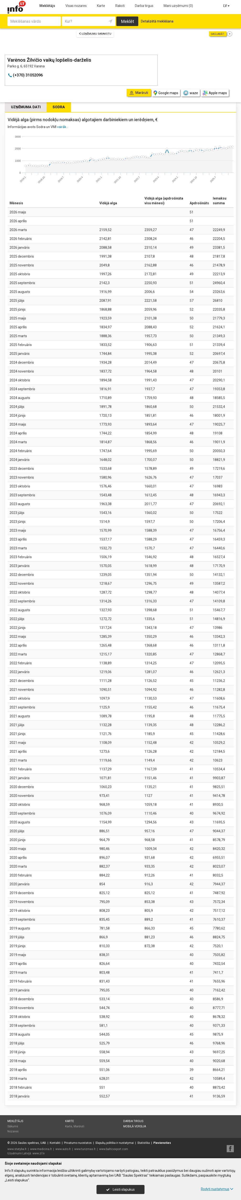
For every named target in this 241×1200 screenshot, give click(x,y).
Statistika (143, 1143)
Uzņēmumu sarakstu (95, 33)
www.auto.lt (63, 1149)
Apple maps (215, 93)
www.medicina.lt (41, 1149)
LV (226, 6)
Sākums (12, 1126)
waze (190, 93)
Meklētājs (47, 6)
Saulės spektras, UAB (32, 1143)
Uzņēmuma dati (26, 107)
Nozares (13, 1131)
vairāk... (62, 127)
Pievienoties (162, 1143)
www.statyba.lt (17, 1149)
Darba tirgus (144, 6)
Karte (101, 6)
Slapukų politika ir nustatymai (114, 1143)
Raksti (120, 6)
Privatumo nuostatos (78, 1143)
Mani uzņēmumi (178, 6)
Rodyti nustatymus (217, 1189)
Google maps (166, 93)
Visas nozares (76, 6)
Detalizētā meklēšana (157, 21)
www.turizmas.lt (85, 1149)
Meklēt (127, 21)
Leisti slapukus (120, 1189)
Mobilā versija (134, 1126)
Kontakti (55, 1143)
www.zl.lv (38, 1153)
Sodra (59, 107)
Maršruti (79, 1126)
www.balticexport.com (113, 1149)
